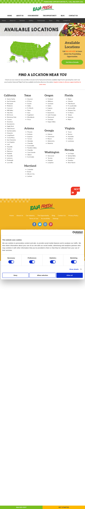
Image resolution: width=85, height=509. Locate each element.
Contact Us (62, 215)
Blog (53, 215)
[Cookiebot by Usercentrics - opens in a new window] (74, 232)
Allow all (70, 275)
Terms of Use (33, 218)
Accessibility (45, 218)
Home (11, 215)
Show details (74, 269)
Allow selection (42, 275)
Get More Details (72, 62)
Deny (15, 275)
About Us (19, 215)
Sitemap (55, 218)
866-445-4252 (71, 51)
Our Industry (30, 215)
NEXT (75, 191)
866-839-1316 (78, 2)
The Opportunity (43, 215)
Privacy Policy (73, 215)
